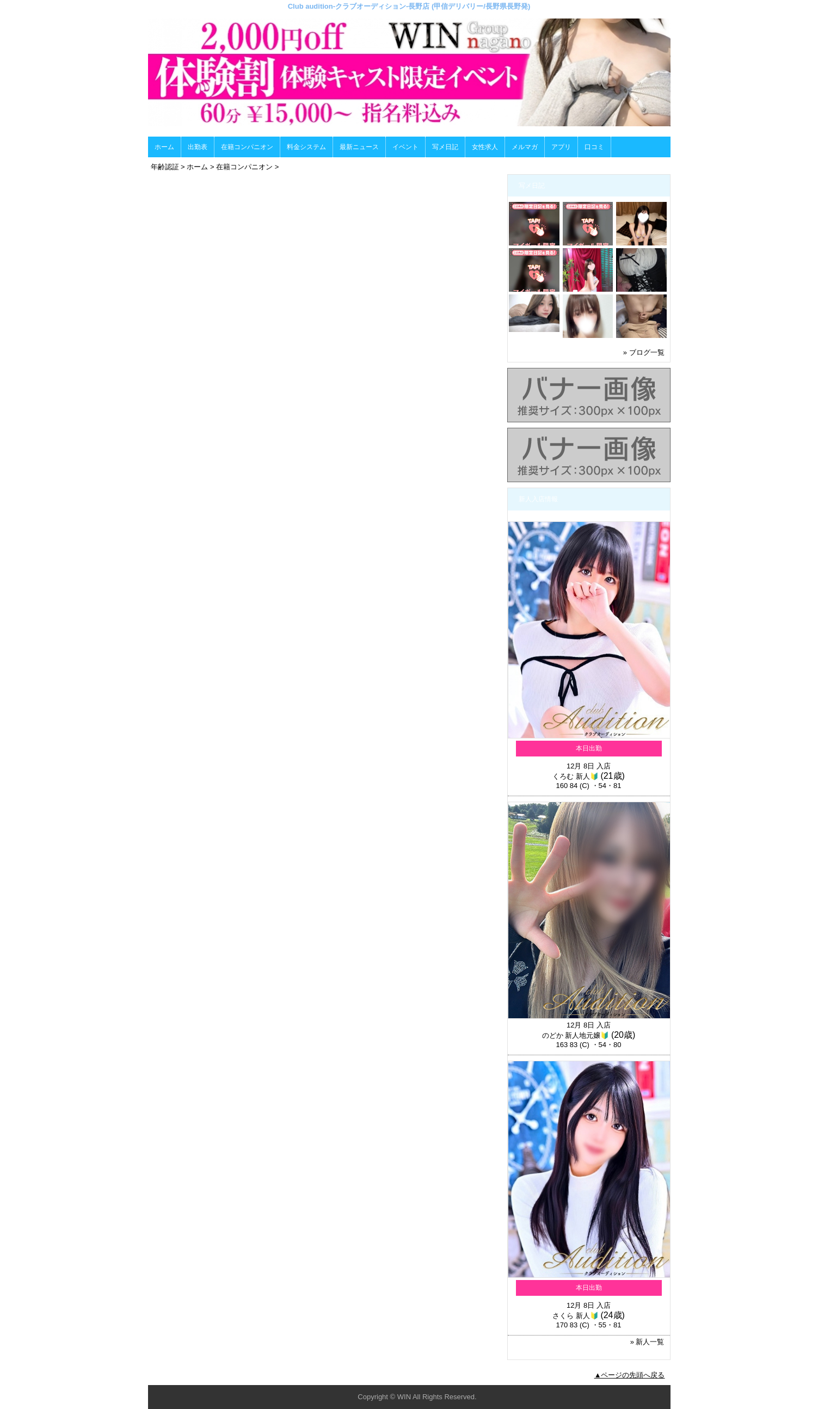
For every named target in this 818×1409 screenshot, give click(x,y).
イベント (405, 147)
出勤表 (197, 147)
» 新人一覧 (647, 1342)
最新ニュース (359, 147)
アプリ (561, 147)
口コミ (594, 147)
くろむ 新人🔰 (575, 776)
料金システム (306, 147)
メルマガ (525, 147)
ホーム (164, 147)
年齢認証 (165, 167)
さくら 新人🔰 (575, 1316)
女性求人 (485, 147)
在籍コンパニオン (247, 147)
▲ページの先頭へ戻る (629, 1375)
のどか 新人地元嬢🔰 (576, 1035)
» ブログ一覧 (644, 352)
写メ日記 (445, 147)
